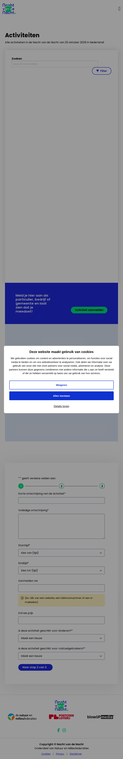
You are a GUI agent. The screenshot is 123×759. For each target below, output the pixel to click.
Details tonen (61, 406)
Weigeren (61, 385)
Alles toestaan (61, 395)
